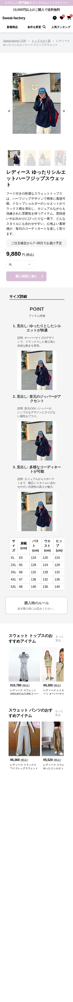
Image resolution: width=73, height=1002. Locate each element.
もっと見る (59, 638)
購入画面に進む (30, 276)
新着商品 (12, 27)
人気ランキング (60, 27)
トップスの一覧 (41, 40)
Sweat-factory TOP (14, 40)
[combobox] (19, 264)
